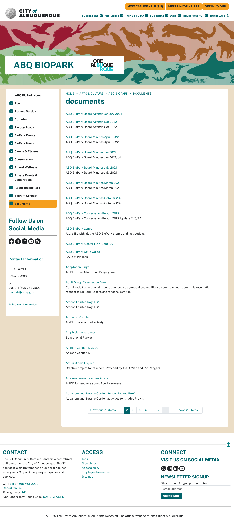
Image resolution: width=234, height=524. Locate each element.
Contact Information (26, 259)
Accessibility (90, 468)
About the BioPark (27, 187)
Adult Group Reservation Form (86, 282)
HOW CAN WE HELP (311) (145, 6)
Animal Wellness (26, 167)
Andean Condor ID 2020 (82, 347)
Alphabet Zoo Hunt (78, 317)
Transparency (195, 15)
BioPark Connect (26, 195)
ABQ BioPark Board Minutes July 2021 (91, 167)
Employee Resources (96, 472)
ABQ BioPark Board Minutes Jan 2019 (91, 152)
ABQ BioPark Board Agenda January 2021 (94, 114)
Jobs (175, 15)
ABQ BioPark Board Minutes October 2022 (94, 198)
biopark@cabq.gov (21, 292)
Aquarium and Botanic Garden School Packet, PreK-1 (101, 393)
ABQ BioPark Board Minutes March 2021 (93, 183)
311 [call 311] (12, 483)
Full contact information (23, 304)
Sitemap (87, 476)
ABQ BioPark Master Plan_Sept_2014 (91, 244)
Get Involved (215, 6)
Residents (113, 15)
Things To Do (136, 15)
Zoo (17, 103)
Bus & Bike (159, 15)
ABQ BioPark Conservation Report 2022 (93, 213)
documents (22, 203)
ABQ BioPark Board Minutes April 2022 (92, 137)
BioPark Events (25, 135)
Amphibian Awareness (81, 332)
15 (172, 410)
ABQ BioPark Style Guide (83, 252)
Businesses (92, 15)
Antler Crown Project (80, 363)
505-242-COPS (53, 497)
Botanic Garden (25, 111)
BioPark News (24, 143)
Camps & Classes (26, 151)
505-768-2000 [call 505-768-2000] (28, 483)
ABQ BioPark (118, 93)
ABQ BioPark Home (28, 95)
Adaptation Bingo (77, 267)
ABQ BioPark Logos (79, 228)
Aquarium (21, 119)
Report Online (12, 488)
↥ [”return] (228, 444)
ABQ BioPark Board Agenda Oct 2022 (91, 122)
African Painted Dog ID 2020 (85, 302)
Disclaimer (89, 463)
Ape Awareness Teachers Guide (87, 378)
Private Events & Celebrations (26, 177)
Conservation (24, 159)
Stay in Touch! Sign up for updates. (184, 483)
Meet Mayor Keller (183, 6)
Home (70, 93)
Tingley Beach (24, 127)
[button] (217, 15)
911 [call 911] (24, 492)
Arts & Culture (91, 93)
